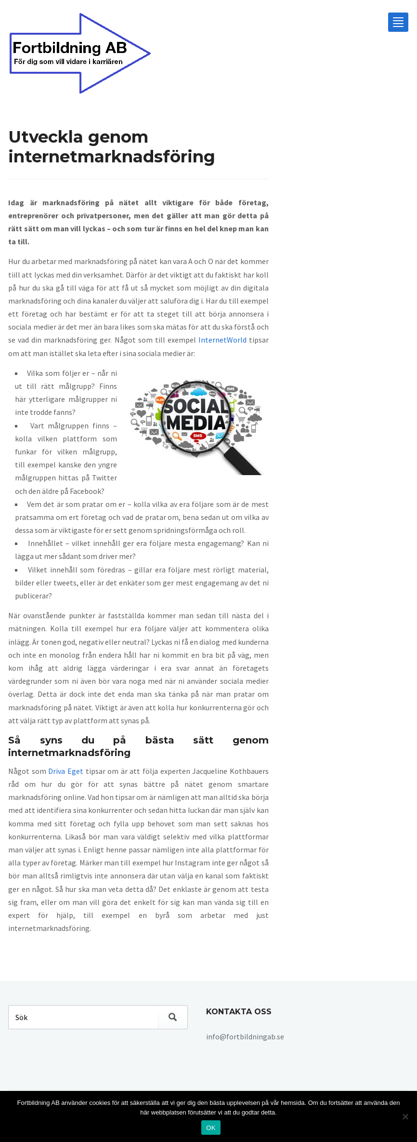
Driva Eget (65, 771)
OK (210, 1127)
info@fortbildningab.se (245, 1036)
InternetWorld (222, 340)
